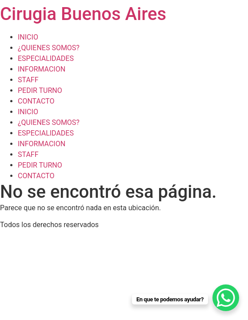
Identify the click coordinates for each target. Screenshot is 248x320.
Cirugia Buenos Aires (83, 14)
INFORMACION (41, 69)
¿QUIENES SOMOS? (49, 48)
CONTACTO (36, 101)
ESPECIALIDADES (46, 58)
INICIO (28, 37)
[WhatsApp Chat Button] (225, 297)
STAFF (28, 80)
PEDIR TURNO (40, 90)
